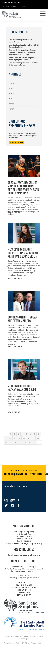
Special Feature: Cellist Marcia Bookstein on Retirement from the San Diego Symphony (23, 188)
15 (33, 438)
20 (20, 442)
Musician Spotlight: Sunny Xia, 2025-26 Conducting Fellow (24, 46)
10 (10, 438)
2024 (11, 93)
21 (25, 442)
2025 (11, 88)
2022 (11, 103)
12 (19, 438)
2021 (11, 108)
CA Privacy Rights (29, 643)
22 (30, 442)
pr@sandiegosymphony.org (27, 555)
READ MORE (15, 212)
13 (24, 438)
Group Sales (24, 590)
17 (6, 442)
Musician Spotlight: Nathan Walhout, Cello (22, 387)
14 (28, 438)
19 (15, 442)
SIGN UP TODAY (16, 142)
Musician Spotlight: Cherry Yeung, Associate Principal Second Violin (23, 253)
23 (34, 442)
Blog (39, 643)
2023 (11, 98)
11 (14, 438)
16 (38, 438)
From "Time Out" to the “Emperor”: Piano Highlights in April (22, 58)
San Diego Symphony (12, 2)
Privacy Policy (14, 643)
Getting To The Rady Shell (24, 587)
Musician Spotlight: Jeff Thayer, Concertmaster (20, 41)
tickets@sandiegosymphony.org (27, 543)
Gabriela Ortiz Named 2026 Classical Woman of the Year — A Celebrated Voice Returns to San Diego (22, 52)
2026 (11, 83)
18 (10, 442)
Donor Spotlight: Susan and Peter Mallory (22, 319)
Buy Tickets (24, 582)
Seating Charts (24, 585)
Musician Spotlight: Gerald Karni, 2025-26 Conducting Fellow (24, 64)
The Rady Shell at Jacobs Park (16, 7)
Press (6, 643)
